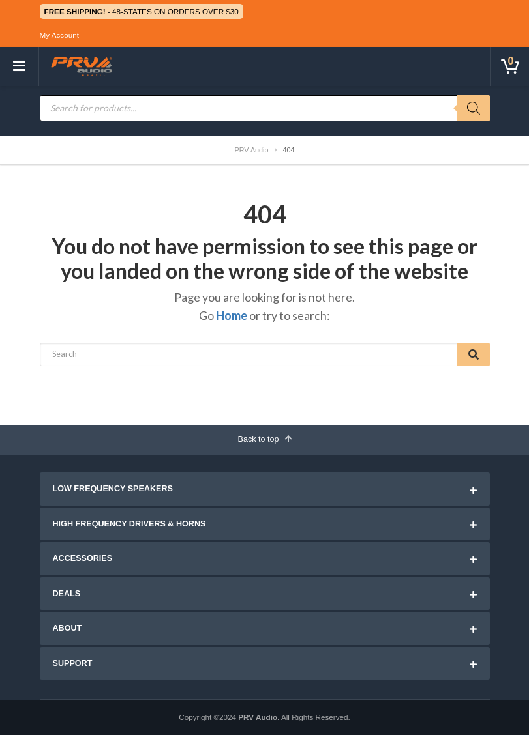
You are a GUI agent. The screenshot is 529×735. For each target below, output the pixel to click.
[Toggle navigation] (19, 66)
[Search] (473, 108)
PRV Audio (257, 717)
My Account (59, 35)
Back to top (264, 439)
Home (231, 315)
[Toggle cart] (509, 66)
